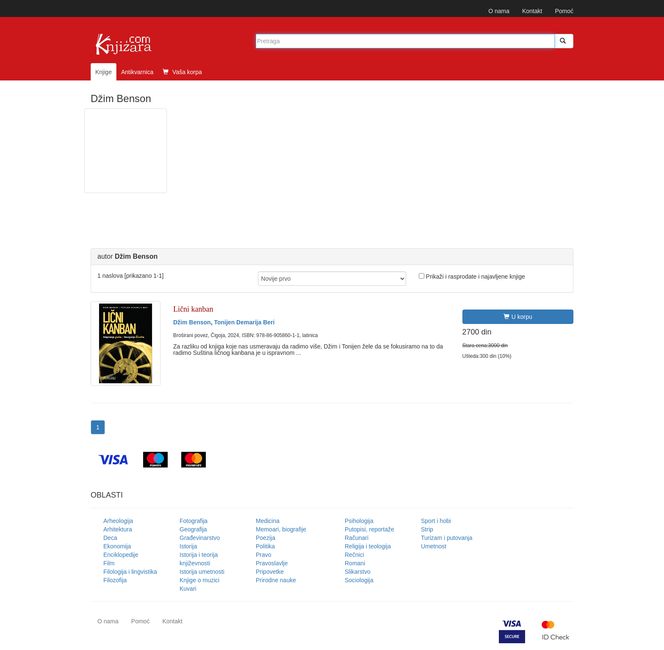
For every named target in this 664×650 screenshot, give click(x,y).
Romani (355, 563)
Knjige (103, 72)
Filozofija (115, 580)
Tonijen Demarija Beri (244, 322)
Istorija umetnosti (202, 571)
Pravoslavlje (272, 563)
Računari (356, 537)
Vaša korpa (182, 72)
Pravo (263, 554)
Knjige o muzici (199, 580)
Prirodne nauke (276, 580)
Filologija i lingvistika (130, 571)
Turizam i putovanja (447, 537)
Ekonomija (117, 546)
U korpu (518, 316)
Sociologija (359, 580)
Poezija (265, 537)
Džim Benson (192, 322)
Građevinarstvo (200, 537)
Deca (110, 537)
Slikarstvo (358, 571)
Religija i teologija (368, 546)
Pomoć (564, 11)
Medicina (267, 520)
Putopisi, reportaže (369, 529)
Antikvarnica (137, 72)
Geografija (193, 529)
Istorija (188, 546)
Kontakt (532, 11)
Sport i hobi (436, 520)
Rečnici (354, 554)
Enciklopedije (120, 554)
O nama (498, 11)
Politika (265, 546)
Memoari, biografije (281, 529)
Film (108, 563)
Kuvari (188, 588)
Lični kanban (193, 309)
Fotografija (194, 520)
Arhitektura (117, 529)
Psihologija (359, 520)
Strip (427, 529)
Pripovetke (270, 571)
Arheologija (118, 520)
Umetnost (433, 546)
